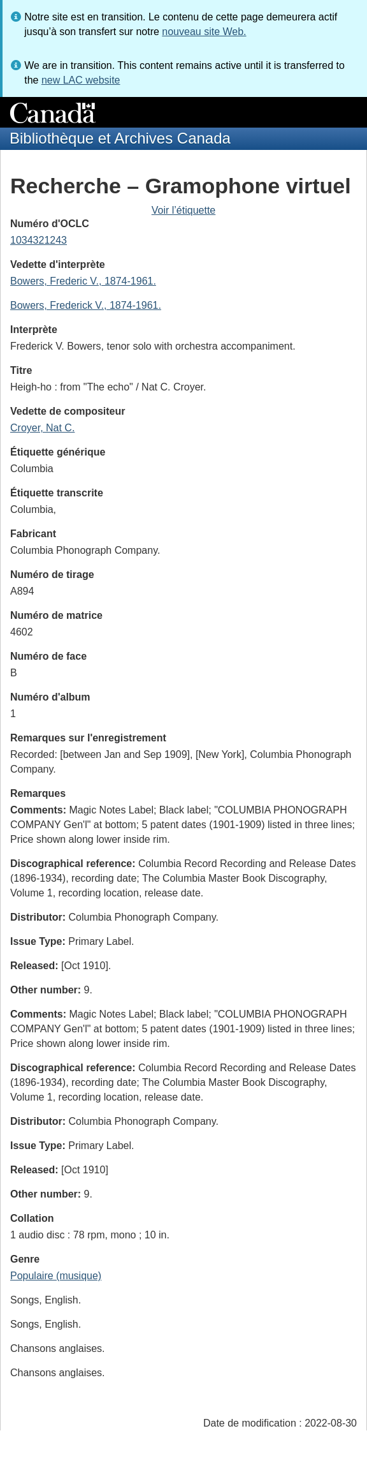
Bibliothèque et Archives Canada (120, 138)
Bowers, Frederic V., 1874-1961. (83, 281)
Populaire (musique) (55, 1275)
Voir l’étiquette (184, 210)
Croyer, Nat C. (42, 427)
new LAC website (80, 80)
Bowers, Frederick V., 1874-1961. (85, 305)
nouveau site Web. (204, 31)
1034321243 (38, 240)
